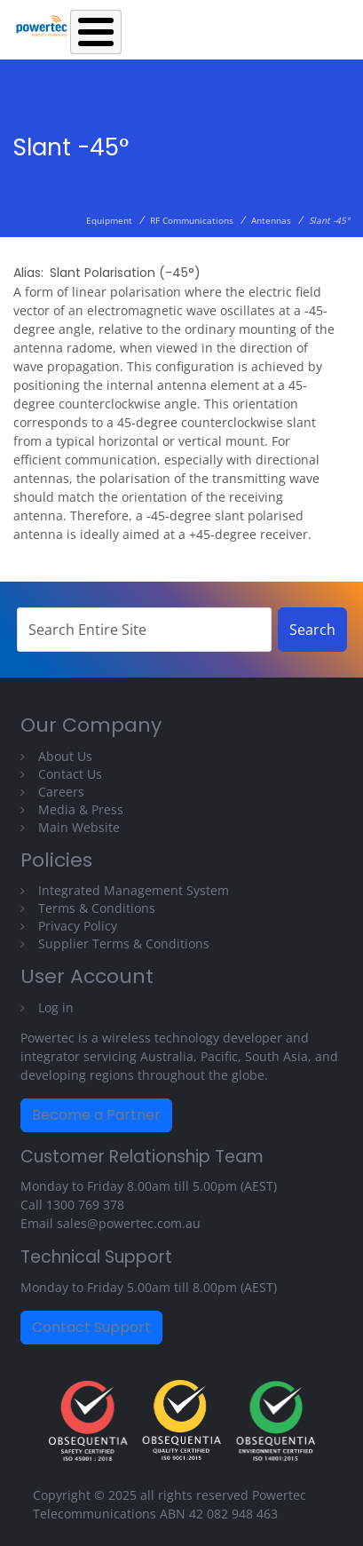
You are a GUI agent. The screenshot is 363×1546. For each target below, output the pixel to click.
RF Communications (191, 220)
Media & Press (80, 809)
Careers (61, 791)
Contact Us (70, 773)
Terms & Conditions (96, 908)
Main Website (79, 827)
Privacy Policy (77, 925)
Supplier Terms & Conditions (123, 943)
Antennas (271, 220)
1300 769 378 (85, 1204)
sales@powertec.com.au (129, 1223)
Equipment (109, 220)
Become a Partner (96, 1115)
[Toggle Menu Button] (96, 32)
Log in (56, 1007)
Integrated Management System (133, 890)
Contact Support (91, 1327)
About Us (65, 756)
